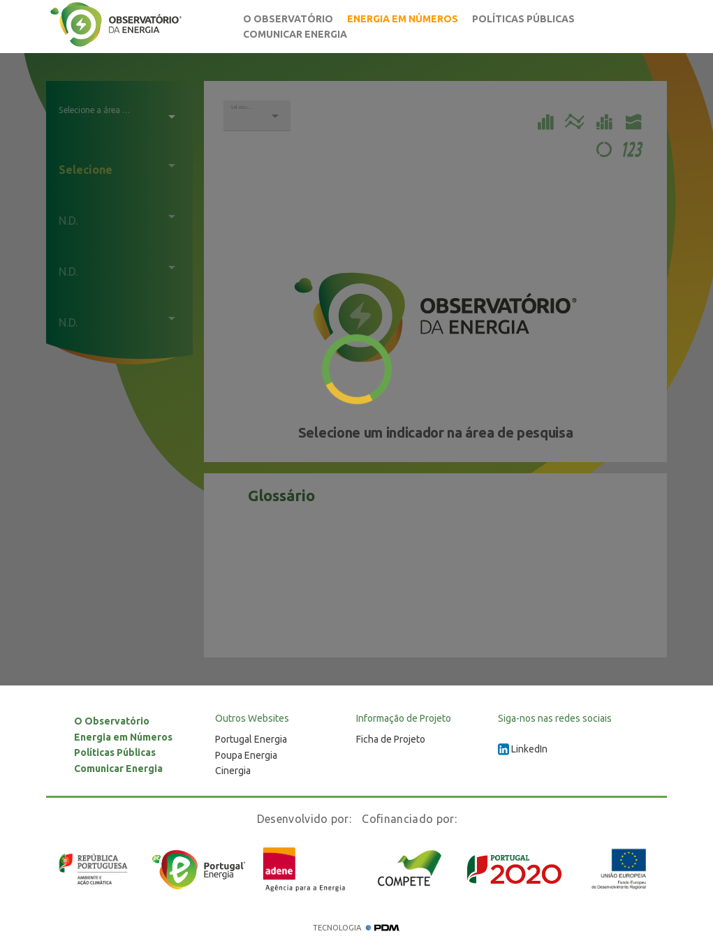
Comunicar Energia (295, 34)
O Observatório (288, 18)
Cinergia (233, 770)
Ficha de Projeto (390, 739)
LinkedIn (522, 749)
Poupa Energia (246, 755)
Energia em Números (402, 18)
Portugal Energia (251, 739)
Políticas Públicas (523, 18)
